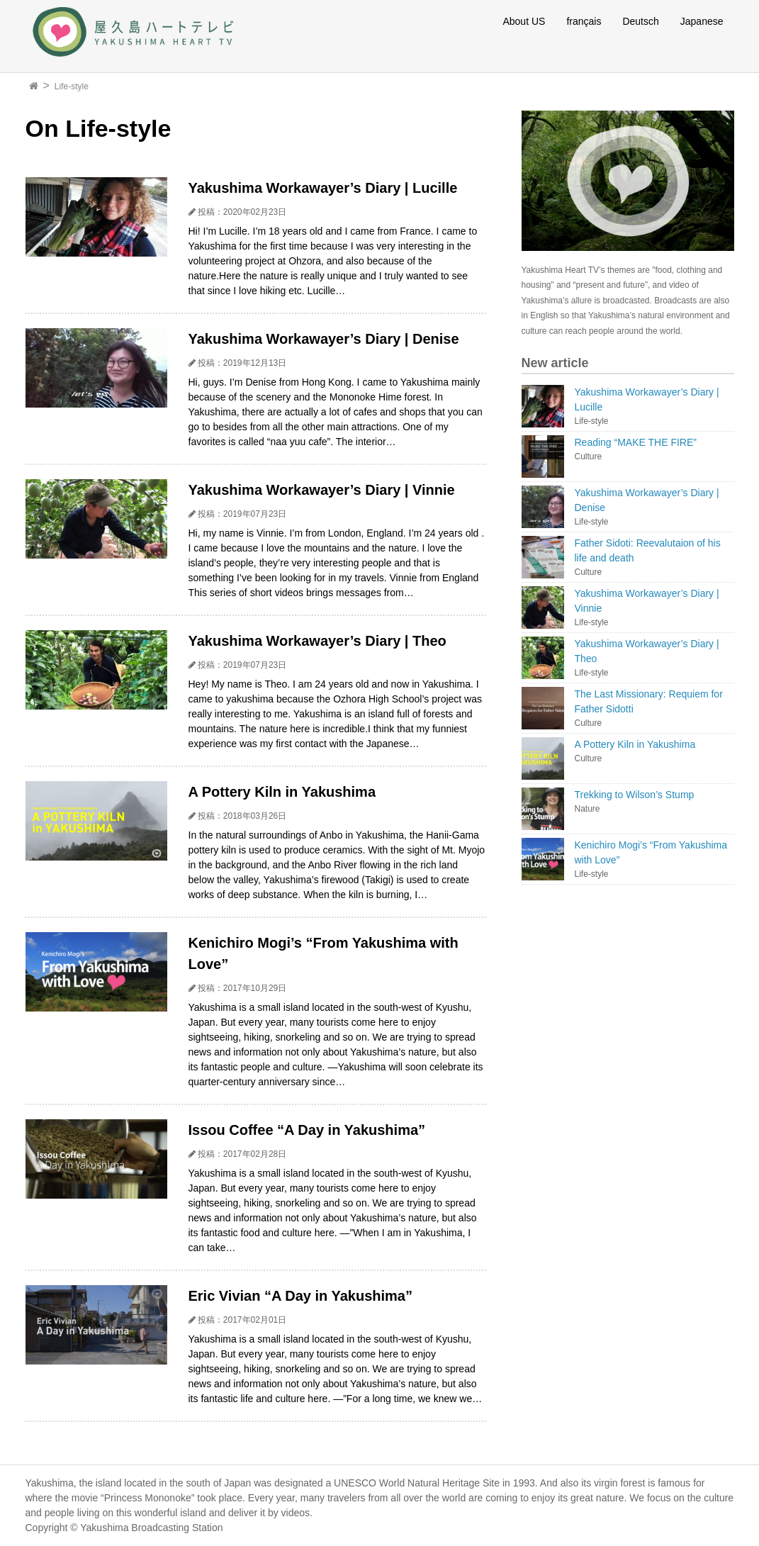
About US (523, 21)
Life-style (72, 86)
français (583, 21)
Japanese (702, 21)
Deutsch (640, 21)
